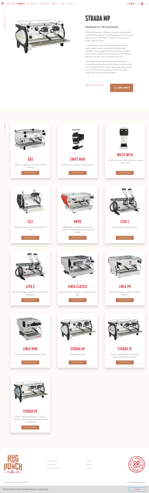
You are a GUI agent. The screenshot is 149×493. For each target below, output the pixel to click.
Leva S (124, 221)
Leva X (30, 286)
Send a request (121, 88)
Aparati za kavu (5, 20)
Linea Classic (77, 286)
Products (21, 3)
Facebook (89, 461)
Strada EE (125, 349)
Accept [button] (137, 489)
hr (147, 3)
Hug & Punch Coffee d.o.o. (21, 482)
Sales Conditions (52, 461)
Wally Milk (125, 154)
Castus (143, 482)
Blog (63, 3)
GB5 (30, 159)
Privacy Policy (51, 464)
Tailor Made (32, 3)
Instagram (89, 464)
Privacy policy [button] (43, 489)
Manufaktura (134, 482)
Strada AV (77, 349)
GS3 (30, 221)
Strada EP (30, 411)
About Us (54, 3)
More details (30, 173)
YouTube (89, 468)
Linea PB (125, 286)
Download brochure (94, 85)
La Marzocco (44, 3)
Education (11, 3)
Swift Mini (77, 159)
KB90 (77, 221)
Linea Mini (30, 349)
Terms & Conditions (54, 468)
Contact (70, 3)
